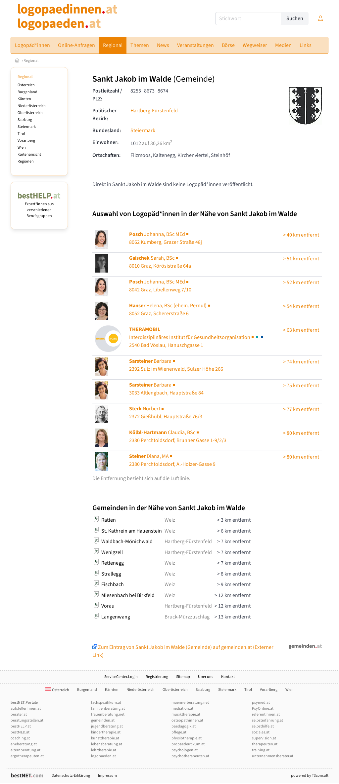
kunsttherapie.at (105, 738)
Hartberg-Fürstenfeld (154, 110)
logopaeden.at (103, 756)
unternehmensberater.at (272, 756)
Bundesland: (106, 130)
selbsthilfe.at (263, 726)
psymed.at (261, 702)
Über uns (205, 677)
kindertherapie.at (106, 732)
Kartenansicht (29, 154)
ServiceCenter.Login (121, 677)
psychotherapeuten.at (190, 756)
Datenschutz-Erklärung (71, 775)
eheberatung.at (24, 744)
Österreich (26, 85)
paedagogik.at (183, 726)
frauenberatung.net (107, 714)
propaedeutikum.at (188, 744)
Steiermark (27, 127)
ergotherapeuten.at (27, 756)
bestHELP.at (21, 726)
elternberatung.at (25, 750)
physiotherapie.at (186, 738)
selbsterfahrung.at (267, 720)
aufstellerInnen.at (26, 708)
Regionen (26, 161)
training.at (260, 750)
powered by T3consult (309, 775)
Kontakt (228, 677)
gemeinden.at (103, 720)
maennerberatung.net (190, 702)
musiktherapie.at (185, 714)
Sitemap (183, 677)
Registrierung (157, 677)
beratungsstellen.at (27, 720)
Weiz (170, 520)
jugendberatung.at (107, 726)
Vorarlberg (26, 140)
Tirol (21, 133)
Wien (22, 147)
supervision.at (264, 738)
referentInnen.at (266, 714)
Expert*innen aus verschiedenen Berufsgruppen (39, 207)
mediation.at (182, 708)
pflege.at (178, 732)
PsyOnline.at (262, 708)
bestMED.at (20, 732)
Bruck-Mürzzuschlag (187, 616)
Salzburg (25, 120)
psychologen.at (184, 750)
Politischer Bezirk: (104, 114)
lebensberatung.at (106, 744)
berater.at (19, 714)
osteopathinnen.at (187, 720)
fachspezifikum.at (106, 702)
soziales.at (260, 732)
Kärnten (24, 99)
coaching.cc (20, 738)
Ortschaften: (106, 155)
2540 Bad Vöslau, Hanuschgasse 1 (196, 337)
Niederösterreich (32, 106)
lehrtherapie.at (103, 750)
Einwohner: (105, 142)
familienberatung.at (108, 708)
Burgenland (27, 92)
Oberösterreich (30, 113)
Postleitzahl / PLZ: (107, 94)
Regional (31, 60)
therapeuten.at (264, 744)
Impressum (107, 775)
